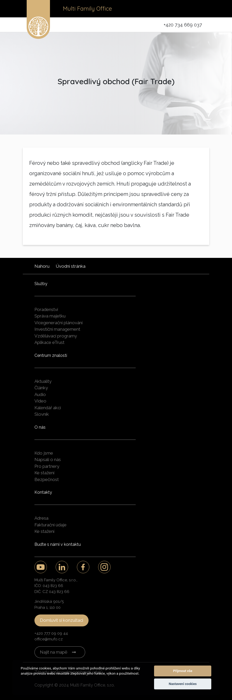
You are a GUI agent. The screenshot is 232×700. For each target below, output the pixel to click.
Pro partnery (46, 466)
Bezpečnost (46, 479)
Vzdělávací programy (55, 335)
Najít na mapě (53, 652)
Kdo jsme (43, 453)
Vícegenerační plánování (58, 322)
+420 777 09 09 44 (51, 633)
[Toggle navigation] (198, 9)
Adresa (41, 518)
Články (41, 387)
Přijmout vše (182, 671)
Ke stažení (44, 472)
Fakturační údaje (50, 524)
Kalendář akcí (47, 407)
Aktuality (43, 381)
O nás (40, 427)
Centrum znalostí (50, 355)
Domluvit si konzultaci (61, 620)
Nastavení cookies (183, 684)
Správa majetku (50, 316)
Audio (40, 394)
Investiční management (57, 329)
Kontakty (43, 492)
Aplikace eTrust (49, 342)
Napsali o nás (47, 459)
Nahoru (41, 266)
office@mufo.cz (48, 639)
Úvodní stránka (70, 266)
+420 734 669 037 (183, 24)
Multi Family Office (87, 8)
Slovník (41, 414)
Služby (40, 283)
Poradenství (46, 309)
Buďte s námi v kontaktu (57, 544)
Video (40, 401)
